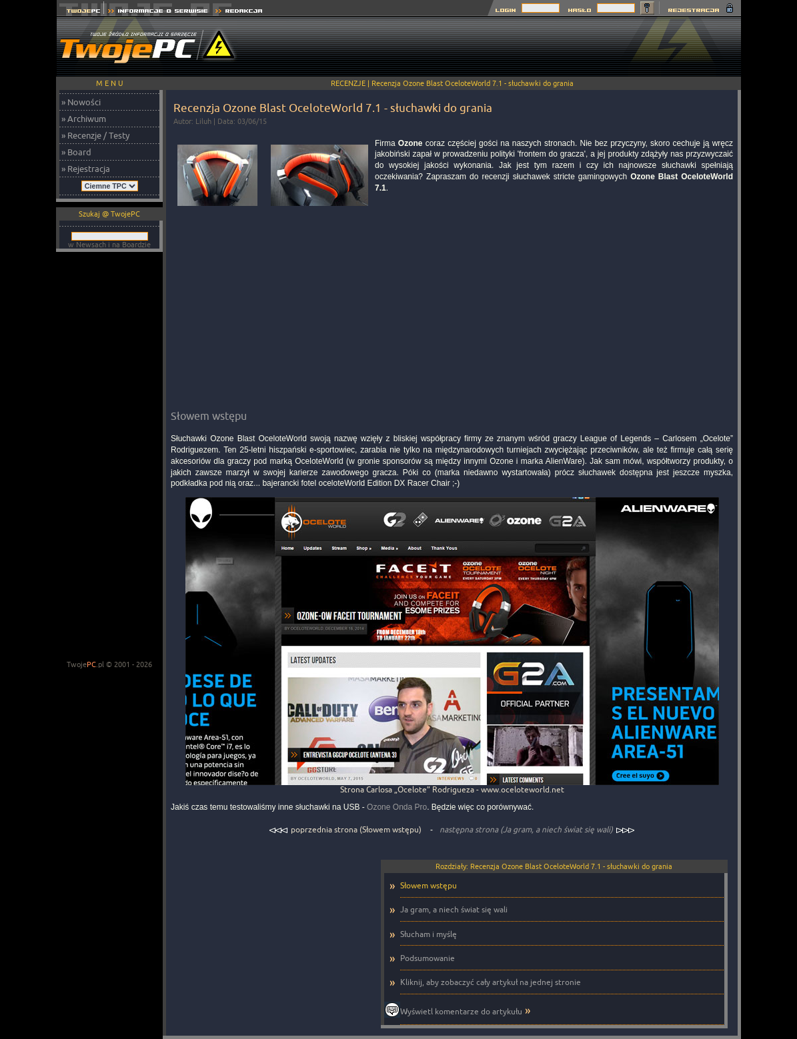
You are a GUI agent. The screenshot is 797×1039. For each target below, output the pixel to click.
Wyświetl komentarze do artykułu (461, 1011)
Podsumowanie (427, 958)
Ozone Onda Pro (397, 807)
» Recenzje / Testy (95, 135)
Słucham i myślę (428, 934)
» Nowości (81, 102)
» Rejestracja (85, 168)
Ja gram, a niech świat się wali (454, 909)
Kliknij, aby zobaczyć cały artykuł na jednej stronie (490, 982)
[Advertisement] (498, 47)
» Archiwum (83, 118)
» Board (76, 152)
